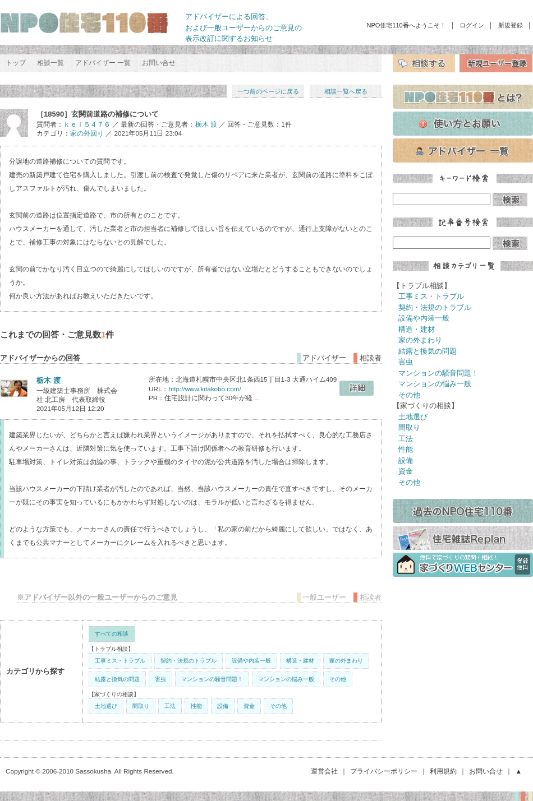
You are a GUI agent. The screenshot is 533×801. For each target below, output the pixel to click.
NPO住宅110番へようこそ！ (406, 25)
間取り (140, 706)
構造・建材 (300, 661)
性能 (196, 706)
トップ (16, 63)
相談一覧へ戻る (345, 91)
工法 (170, 706)
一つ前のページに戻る (268, 91)
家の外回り (87, 133)
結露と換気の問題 (117, 679)
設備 (222, 706)
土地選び (106, 706)
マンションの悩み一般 (286, 679)
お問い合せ (159, 63)
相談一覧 (50, 63)
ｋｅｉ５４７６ (87, 124)
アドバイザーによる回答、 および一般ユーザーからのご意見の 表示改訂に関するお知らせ (243, 27)
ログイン (472, 25)
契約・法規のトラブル (188, 661)
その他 (337, 679)
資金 (249, 706)
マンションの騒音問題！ (212, 679)
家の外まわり (346, 661)
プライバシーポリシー (383, 771)
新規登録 (510, 25)
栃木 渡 (206, 124)
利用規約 (443, 771)
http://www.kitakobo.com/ (204, 388)
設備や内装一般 (251, 661)
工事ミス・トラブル (120, 661)
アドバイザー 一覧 (103, 63)
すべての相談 (111, 634)
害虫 (160, 679)
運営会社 (324, 771)
